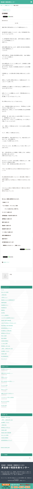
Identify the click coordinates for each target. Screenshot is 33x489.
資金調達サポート (4, 305)
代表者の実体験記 (4, 340)
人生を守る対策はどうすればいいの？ (8, 323)
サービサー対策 (4, 385)
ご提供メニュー (4, 297)
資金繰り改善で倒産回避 (6, 320)
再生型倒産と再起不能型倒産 (7, 325)
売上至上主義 (4, 405)
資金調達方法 (4, 307)
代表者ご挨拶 (4, 353)
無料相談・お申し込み (5, 346)
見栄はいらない (4, 377)
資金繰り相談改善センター (8, 2)
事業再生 (3, 310)
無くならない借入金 (5, 401)
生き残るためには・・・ (6, 369)
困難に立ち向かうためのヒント (7, 393)
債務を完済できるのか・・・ (7, 373)
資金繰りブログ (6, 262)
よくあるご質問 (4, 343)
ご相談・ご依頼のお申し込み (7, 348)
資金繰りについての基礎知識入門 (7, 299)
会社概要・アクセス (5, 351)
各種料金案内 (4, 302)
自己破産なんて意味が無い (6, 330)
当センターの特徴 (4, 292)
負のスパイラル (4, 389)
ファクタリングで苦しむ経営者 (7, 397)
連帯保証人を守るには (5, 333)
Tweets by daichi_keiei (5, 447)
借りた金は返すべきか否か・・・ (7, 381)
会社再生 (3, 312)
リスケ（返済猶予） (5, 315)
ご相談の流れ (4, 294)
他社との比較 (4, 335)
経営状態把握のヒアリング (6, 328)
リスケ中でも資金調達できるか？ (7, 317)
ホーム (2, 289)
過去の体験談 (4, 338)
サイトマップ (4, 358)
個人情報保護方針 (4, 356)
